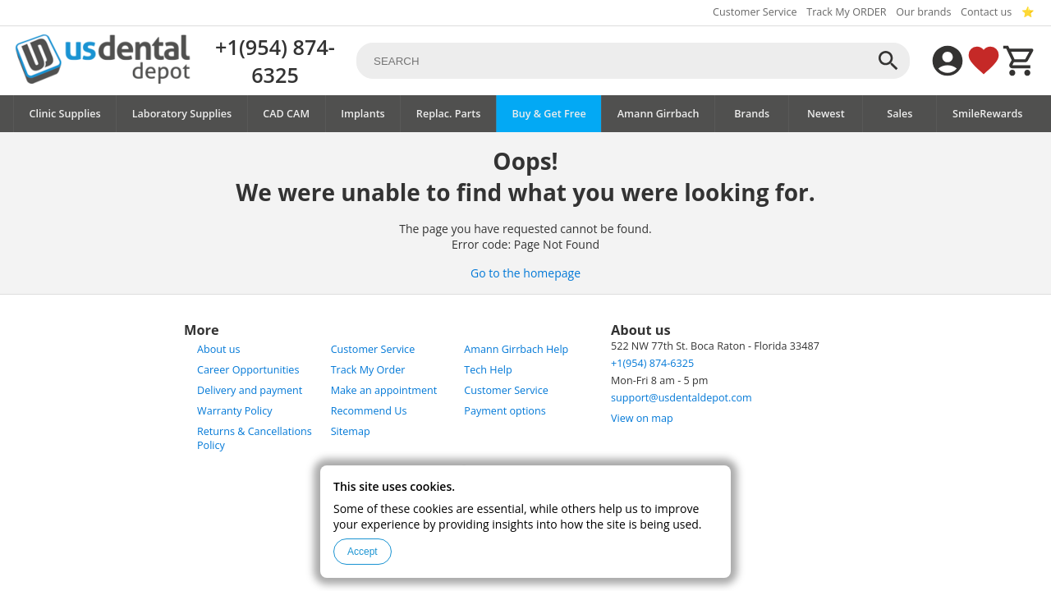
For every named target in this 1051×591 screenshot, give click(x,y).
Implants (363, 114)
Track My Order (368, 370)
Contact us (986, 12)
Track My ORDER (846, 12)
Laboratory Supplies (182, 114)
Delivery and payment (249, 390)
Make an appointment (384, 390)
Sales (899, 114)
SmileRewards (987, 114)
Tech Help (488, 370)
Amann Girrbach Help (516, 349)
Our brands (923, 12)
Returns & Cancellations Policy (254, 438)
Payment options (504, 411)
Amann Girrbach (658, 114)
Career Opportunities (248, 370)
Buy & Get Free (548, 114)
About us (218, 349)
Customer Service (755, 12)
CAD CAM (286, 114)
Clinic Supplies (65, 114)
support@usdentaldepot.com (681, 398)
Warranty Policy (235, 411)
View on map (642, 418)
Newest (826, 114)
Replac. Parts (448, 114)
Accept (362, 551)
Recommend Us (369, 411)
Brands (751, 114)
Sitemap (350, 431)
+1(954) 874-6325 (275, 61)
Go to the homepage (525, 273)
